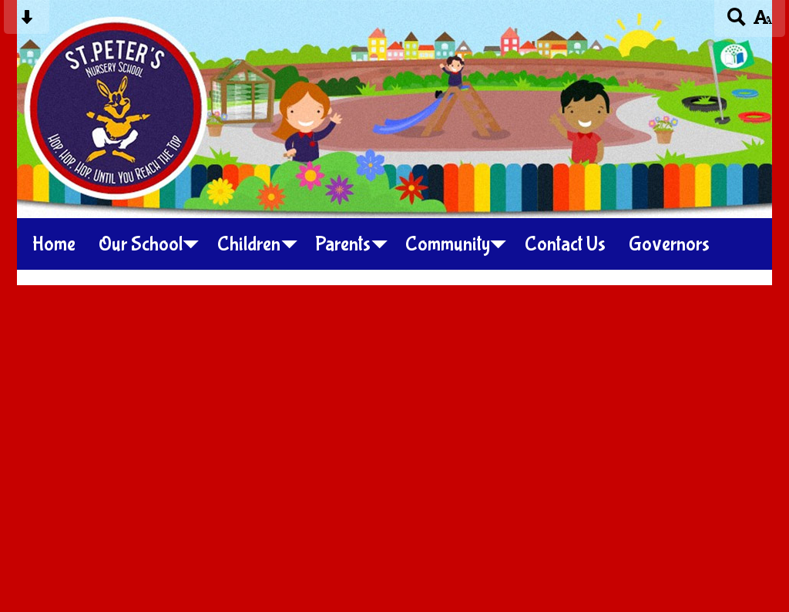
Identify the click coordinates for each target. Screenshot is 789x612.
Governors (669, 244)
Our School (141, 244)
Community (447, 244)
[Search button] (737, 22)
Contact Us (565, 244)
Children (248, 244)
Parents (343, 244)
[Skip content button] (26, 22)
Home (54, 244)
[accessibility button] (762, 22)
